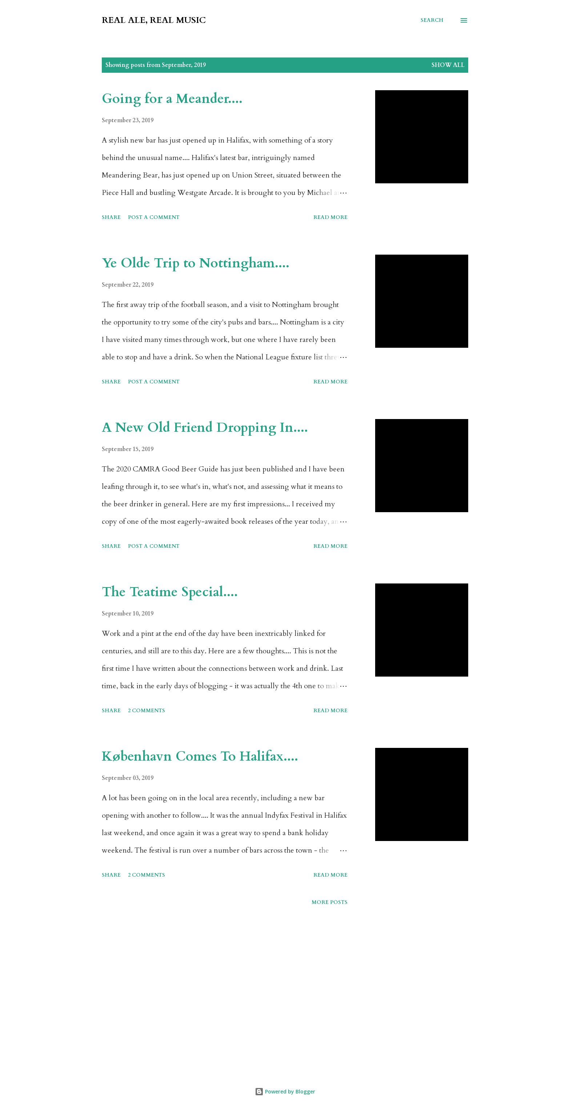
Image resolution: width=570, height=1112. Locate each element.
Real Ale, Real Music (154, 20)
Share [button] (111, 217)
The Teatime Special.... (170, 592)
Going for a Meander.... (172, 99)
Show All (448, 65)
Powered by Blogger (285, 1091)
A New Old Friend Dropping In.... (205, 428)
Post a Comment (154, 217)
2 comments (146, 710)
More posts (330, 902)
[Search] (432, 20)
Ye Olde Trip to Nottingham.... (195, 263)
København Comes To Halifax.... (200, 756)
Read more (330, 217)
